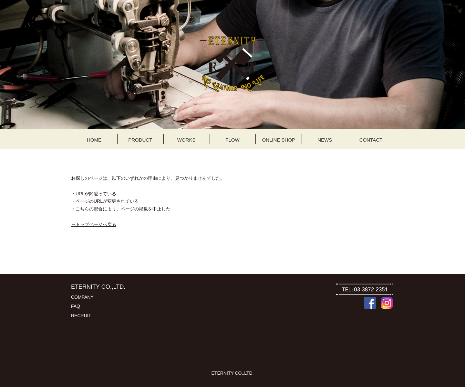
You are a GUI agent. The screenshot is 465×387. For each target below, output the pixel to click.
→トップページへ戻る (93, 224)
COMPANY (82, 297)
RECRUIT (81, 315)
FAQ (75, 306)
